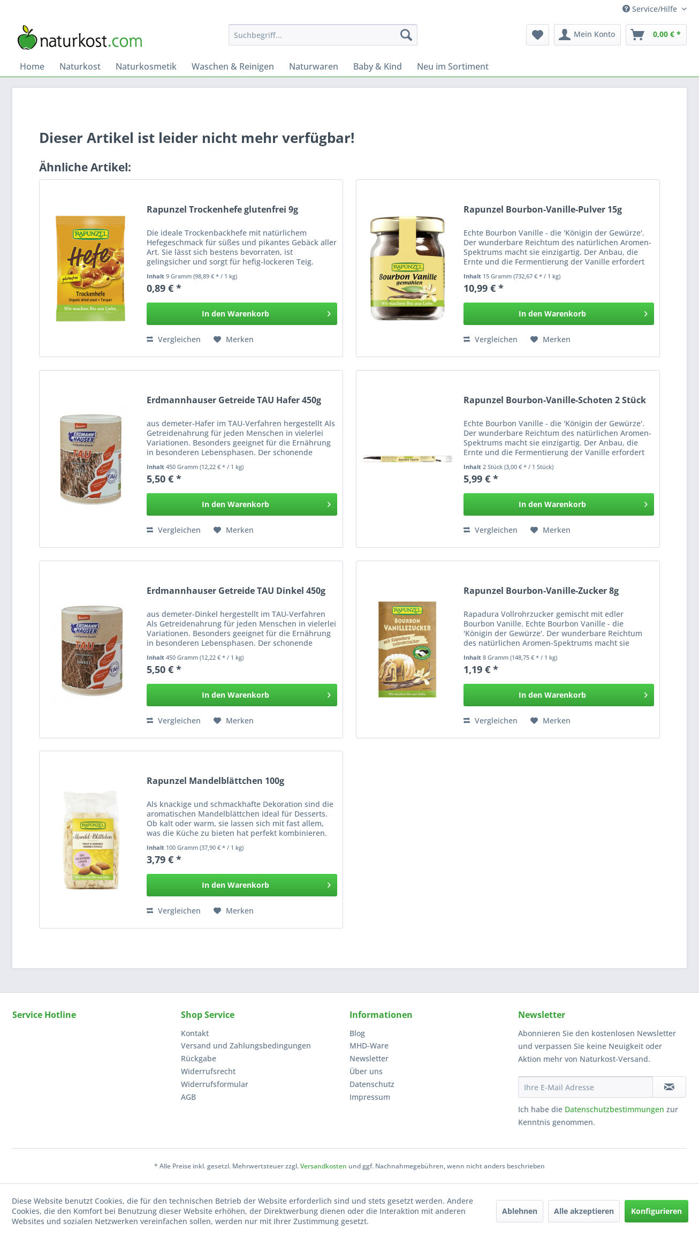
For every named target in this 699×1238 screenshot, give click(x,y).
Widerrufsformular (214, 1084)
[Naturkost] (80, 66)
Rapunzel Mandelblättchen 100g (215, 781)
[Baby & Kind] (377, 66)
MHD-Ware (369, 1045)
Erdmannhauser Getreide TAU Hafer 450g (234, 400)
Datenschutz (371, 1084)
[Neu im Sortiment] (452, 66)
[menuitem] (323, 35)
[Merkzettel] (537, 35)
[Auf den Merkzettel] (234, 339)
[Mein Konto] (587, 35)
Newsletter (369, 1058)
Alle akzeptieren (584, 1211)
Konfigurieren (656, 1211)
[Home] (32, 66)
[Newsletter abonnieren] (669, 1087)
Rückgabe (198, 1058)
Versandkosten (323, 1166)
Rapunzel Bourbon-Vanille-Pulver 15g (543, 209)
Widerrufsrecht (208, 1071)
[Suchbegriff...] (323, 35)
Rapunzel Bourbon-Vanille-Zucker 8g (541, 591)
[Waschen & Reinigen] (233, 66)
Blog (357, 1033)
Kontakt (195, 1033)
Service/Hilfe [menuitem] (650, 9)
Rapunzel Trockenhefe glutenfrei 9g (222, 209)
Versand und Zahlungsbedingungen (246, 1045)
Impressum (369, 1097)
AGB (188, 1097)
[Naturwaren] (314, 66)
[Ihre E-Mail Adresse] (585, 1087)
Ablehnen (519, 1211)
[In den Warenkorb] (242, 314)
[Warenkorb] (656, 35)
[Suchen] (406, 35)
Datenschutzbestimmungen (614, 1109)
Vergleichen (174, 339)
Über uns (366, 1071)
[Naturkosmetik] (146, 66)
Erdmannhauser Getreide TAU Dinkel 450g (236, 591)
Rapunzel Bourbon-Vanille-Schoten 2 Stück (555, 400)
